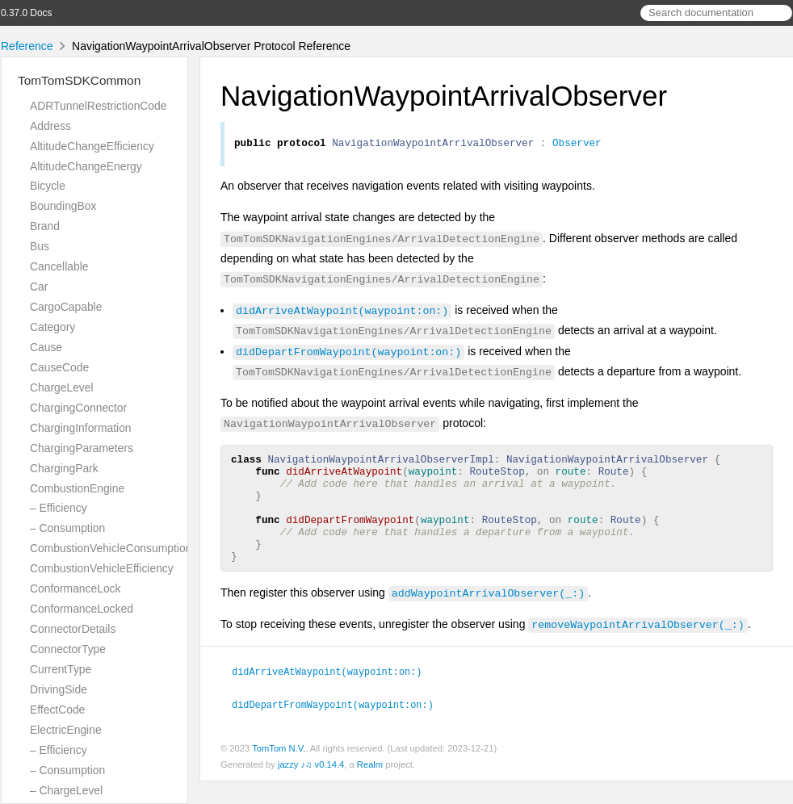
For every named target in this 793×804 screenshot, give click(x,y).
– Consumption (67, 527)
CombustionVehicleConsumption (110, 548)
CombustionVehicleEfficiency (102, 568)
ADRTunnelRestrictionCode (98, 105)
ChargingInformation (81, 427)
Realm (370, 787)
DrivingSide (58, 689)
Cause (46, 347)
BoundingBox (63, 205)
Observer (577, 144)
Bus (39, 246)
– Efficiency (58, 507)
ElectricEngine (66, 729)
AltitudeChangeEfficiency (92, 146)
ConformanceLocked (81, 608)
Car (39, 286)
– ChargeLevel (66, 790)
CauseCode (59, 367)
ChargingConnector (78, 407)
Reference (27, 46)
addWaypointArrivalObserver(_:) (488, 616)
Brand (45, 226)
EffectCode (57, 709)
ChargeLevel (62, 387)
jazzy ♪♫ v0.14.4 (311, 787)
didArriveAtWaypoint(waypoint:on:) (342, 312)
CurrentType (60, 669)
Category (52, 326)
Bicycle (47, 185)
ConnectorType (68, 649)
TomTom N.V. (278, 771)
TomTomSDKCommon (79, 80)
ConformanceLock (75, 588)
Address (50, 125)
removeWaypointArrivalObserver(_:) (637, 648)
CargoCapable (66, 306)
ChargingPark (64, 468)
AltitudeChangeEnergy (86, 166)
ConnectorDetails (72, 628)
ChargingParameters (81, 448)
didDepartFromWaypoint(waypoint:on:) (348, 353)
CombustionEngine (77, 488)
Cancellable (59, 266)
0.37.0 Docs (26, 13)
